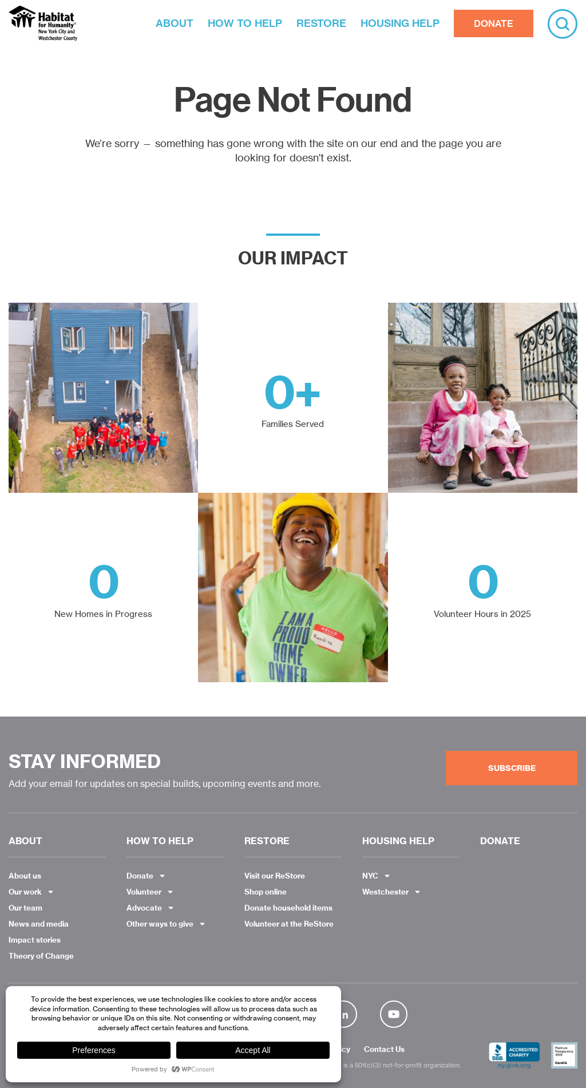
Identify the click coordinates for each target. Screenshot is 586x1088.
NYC (370, 875)
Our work (25, 891)
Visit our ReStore (274, 875)
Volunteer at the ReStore (289, 923)
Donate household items (288, 907)
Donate (139, 875)
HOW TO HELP (245, 23)
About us (25, 875)
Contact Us (384, 1050)
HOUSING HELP (400, 23)
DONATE (493, 23)
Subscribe (512, 768)
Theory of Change (41, 955)
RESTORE (321, 23)
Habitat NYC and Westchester (43, 23)
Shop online (265, 891)
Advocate (144, 907)
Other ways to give (159, 923)
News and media (39, 923)
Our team (25, 907)
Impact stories (35, 939)
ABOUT (174, 23)
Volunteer (143, 891)
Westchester (385, 891)
